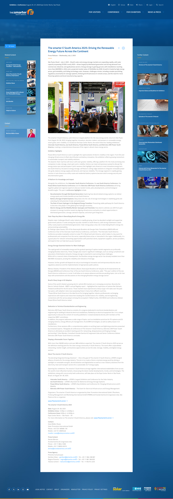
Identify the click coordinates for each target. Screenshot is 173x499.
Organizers (65, 489)
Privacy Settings (100, 489)
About (56, 489)
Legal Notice (40, 489)
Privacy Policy (87, 489)
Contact (49, 489)
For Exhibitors (134, 12)
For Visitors (95, 12)
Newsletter (75, 489)
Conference (113, 12)
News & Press (154, 12)
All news (9, 46)
